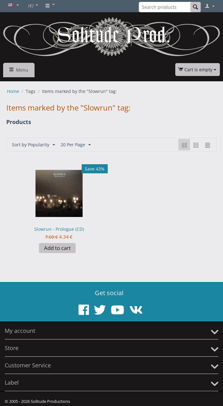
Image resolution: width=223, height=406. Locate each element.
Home (13, 91)
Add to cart (57, 248)
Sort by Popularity (33, 145)
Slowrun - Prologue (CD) (59, 229)
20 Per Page (76, 145)
